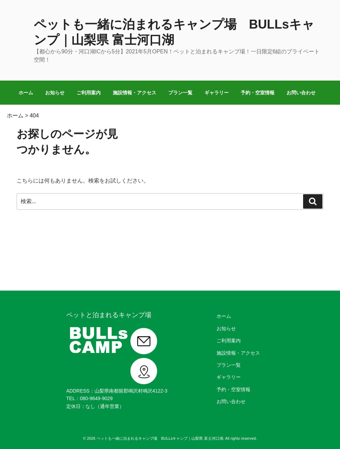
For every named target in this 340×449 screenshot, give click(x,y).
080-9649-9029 (96, 398)
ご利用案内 (89, 92)
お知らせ (54, 92)
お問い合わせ (301, 92)
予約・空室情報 (257, 92)
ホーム (26, 92)
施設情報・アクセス (134, 92)
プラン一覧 (180, 92)
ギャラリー (216, 92)
